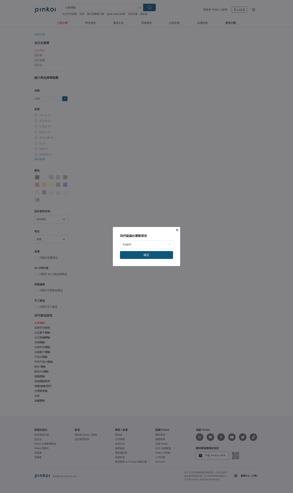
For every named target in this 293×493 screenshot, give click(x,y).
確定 (146, 255)
